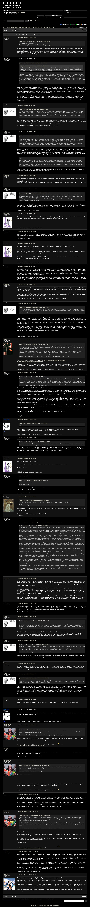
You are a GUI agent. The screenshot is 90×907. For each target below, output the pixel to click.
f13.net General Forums (12, 27)
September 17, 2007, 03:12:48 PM (28, 851)
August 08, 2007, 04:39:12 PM (27, 640)
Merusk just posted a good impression (41, 522)
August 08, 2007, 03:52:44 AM (27, 458)
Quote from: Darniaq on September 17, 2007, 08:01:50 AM (34, 765)
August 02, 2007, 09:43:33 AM (27, 58)
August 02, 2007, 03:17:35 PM (27, 131)
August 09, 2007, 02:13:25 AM (27, 673)
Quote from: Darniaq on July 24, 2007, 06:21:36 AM (34, 66)
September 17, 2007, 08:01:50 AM (28, 749)
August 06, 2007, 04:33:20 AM (27, 213)
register (23, 12)
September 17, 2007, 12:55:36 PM (28, 794)
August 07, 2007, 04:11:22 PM (27, 437)
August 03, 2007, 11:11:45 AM (27, 188)
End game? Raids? (50, 27)
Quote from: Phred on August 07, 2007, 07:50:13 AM (33, 376)
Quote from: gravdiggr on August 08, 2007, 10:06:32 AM (34, 620)
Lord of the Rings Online (36, 27)
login (17, 12)
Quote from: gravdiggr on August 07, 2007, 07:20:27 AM (34, 307)
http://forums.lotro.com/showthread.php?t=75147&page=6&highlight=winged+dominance (41, 361)
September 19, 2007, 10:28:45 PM (28, 874)
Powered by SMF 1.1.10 (36, 905)
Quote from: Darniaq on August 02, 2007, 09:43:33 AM (33, 136)
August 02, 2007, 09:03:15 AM (27, 37)
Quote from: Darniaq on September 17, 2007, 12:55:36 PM (34, 815)
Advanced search (35, 20)
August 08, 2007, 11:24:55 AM (27, 603)
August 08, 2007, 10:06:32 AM (27, 578)
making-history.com (47, 45)
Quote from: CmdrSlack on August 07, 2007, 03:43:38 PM (34, 441)
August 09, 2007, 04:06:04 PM (27, 709)
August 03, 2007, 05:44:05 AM (27, 175)
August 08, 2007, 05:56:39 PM (27, 663)
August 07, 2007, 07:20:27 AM (27, 284)
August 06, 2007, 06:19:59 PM (27, 243)
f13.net (4, 27)
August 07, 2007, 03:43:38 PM (27, 419)
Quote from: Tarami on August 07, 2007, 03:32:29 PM (33, 423)
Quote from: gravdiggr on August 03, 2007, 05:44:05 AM (34, 193)
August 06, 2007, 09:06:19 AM (27, 231)
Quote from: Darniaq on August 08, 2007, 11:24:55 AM (33, 644)
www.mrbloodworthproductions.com (25, 745)
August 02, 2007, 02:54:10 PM (27, 105)
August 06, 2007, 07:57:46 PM (27, 266)
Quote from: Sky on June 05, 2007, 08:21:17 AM (32, 729)
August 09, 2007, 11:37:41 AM (27, 699)
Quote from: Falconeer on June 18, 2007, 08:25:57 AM (33, 109)
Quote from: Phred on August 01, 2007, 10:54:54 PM (33, 63)
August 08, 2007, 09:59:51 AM (27, 496)
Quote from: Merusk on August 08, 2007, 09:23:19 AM (33, 525)
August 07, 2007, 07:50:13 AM (27, 303)
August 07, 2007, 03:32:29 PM (27, 372)
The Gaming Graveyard (24, 27)
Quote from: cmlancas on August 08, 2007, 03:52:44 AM (34, 480)
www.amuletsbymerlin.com (38, 745)
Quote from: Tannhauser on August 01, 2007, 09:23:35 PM (34, 41)
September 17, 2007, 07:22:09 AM (28, 724)
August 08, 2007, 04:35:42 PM (27, 616)
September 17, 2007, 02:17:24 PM (28, 811)
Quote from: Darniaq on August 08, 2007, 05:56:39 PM (33, 678)
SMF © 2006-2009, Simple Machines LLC (50, 905)
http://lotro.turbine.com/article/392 (26, 705)
